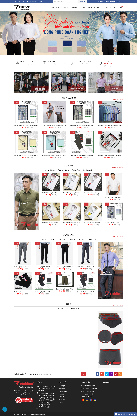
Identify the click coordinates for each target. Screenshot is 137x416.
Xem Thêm (22, 203)
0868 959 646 (108, 63)
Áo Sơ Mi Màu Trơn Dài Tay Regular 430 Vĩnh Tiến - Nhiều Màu (33, 155)
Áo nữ (62, 393)
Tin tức (62, 399)
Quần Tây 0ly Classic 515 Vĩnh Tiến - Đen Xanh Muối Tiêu (53, 266)
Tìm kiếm (82, 2)
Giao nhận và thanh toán (90, 388)
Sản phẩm (100, 1)
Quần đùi (81, 239)
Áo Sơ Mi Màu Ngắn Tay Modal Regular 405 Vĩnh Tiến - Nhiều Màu (62, 155)
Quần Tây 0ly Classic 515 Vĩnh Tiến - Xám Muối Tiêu (30, 266)
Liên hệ (118, 1)
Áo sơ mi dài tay (50, 169)
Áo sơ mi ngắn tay (63, 169)
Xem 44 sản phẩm (117, 99)
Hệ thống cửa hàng (110, 1)
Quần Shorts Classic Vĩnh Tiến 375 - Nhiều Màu (71, 288)
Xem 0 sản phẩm (118, 305)
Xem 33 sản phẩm (117, 167)
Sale (61, 402)
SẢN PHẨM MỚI (68, 98)
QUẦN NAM (68, 234)
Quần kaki (52, 239)
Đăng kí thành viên (88, 393)
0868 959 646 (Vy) (44, 406)
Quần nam (63, 391)
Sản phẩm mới (87, 169)
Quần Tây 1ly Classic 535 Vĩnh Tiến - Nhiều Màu (92, 291)
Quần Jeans (62, 239)
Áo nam (62, 388)
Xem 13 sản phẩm (117, 236)
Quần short (72, 239)
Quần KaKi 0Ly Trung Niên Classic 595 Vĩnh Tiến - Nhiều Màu (89, 155)
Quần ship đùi (75, 308)
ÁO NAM (68, 165)
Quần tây (43, 239)
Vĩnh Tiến (30, 413)
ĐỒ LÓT (68, 303)
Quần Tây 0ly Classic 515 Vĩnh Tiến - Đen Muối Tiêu (72, 266)
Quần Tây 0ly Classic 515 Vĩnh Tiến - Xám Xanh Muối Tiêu (95, 266)
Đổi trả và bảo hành (88, 391)
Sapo (43, 413)
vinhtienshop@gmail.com (35, 1)
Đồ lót (62, 396)
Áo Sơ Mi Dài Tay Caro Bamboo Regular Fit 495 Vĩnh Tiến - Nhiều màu (36, 125)
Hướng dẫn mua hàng (89, 385)
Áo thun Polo (76, 169)
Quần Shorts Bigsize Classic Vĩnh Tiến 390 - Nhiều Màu (59, 125)
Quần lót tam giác (63, 308)
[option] (68, 33)
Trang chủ (63, 385)
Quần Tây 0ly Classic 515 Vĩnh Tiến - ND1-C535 (50, 291)
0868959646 (20, 1)
